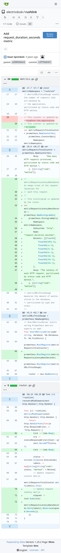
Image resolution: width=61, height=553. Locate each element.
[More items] (57, 24)
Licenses (34, 550)
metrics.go (27, 79)
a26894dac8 (18, 62)
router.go (25, 385)
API (42, 550)
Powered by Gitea (16, 542)
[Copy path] (36, 79)
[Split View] (49, 72)
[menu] (56, 72)
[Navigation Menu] (56, 4)
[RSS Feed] (5, 17)
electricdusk (14, 12)
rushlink (31, 12)
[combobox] (41, 72)
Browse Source (50, 35)
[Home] (6, 4)
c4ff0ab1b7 (44, 62)
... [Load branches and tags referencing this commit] (5, 49)
